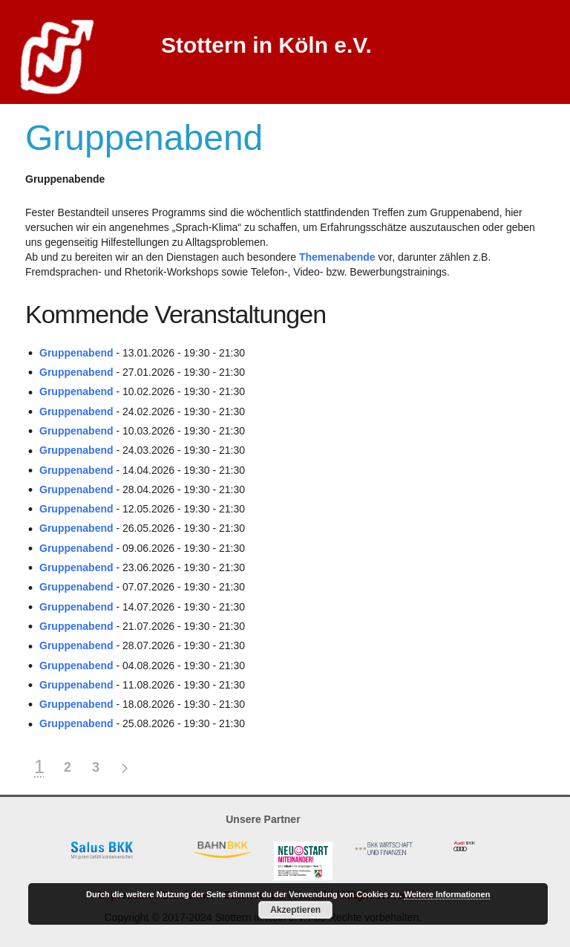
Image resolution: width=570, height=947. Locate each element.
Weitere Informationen (447, 894)
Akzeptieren (295, 910)
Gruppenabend (76, 353)
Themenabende (337, 257)
